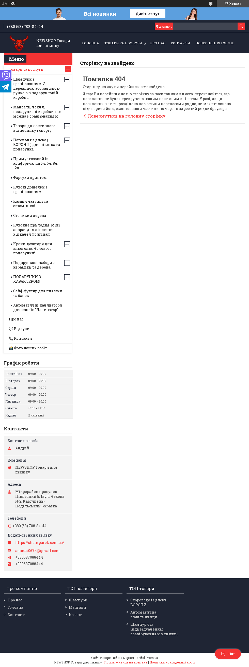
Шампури (78, 600)
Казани (76, 614)
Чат (228, 654)
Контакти (180, 43)
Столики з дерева (29, 215)
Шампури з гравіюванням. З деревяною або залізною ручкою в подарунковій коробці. (36, 88)
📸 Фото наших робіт (28, 348)
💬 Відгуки (19, 328)
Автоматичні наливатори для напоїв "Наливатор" (37, 307)
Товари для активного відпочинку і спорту (34, 128)
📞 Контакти (20, 338)
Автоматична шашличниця (143, 614)
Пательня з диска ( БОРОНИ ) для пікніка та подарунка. (36, 144)
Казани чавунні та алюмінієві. (30, 203)
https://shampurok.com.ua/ (39, 542)
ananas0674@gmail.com (37, 550)
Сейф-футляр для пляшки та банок (37, 293)
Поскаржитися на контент (125, 662)
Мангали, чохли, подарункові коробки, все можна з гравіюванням (37, 112)
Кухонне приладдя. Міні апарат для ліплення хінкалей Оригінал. (36, 230)
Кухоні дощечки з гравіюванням (30, 189)
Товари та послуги (123, 43)
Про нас (157, 43)
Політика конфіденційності (172, 662)
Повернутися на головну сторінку (126, 116)
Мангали (77, 607)
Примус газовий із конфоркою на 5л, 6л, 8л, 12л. (35, 163)
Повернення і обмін (215, 43)
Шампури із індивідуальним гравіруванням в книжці (154, 629)
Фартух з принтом (30, 177)
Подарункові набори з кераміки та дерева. (34, 265)
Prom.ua (152, 658)
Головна (90, 43)
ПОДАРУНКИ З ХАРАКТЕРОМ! (27, 279)
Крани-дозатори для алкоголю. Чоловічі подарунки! (32, 248)
